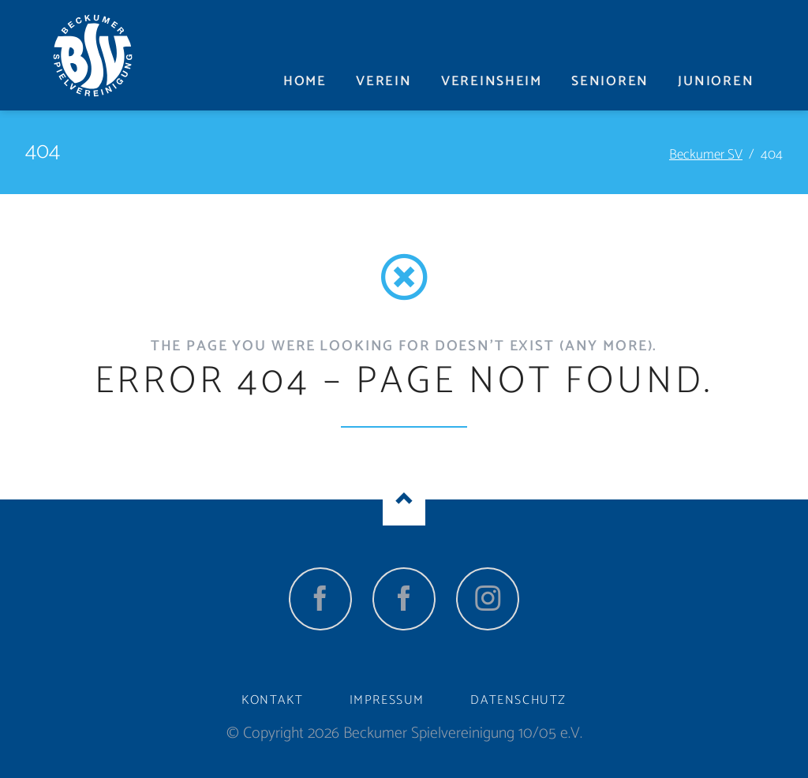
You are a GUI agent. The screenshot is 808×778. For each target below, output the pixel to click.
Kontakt (272, 700)
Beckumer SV (706, 155)
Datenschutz (518, 700)
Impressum (387, 700)
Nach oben (404, 499)
